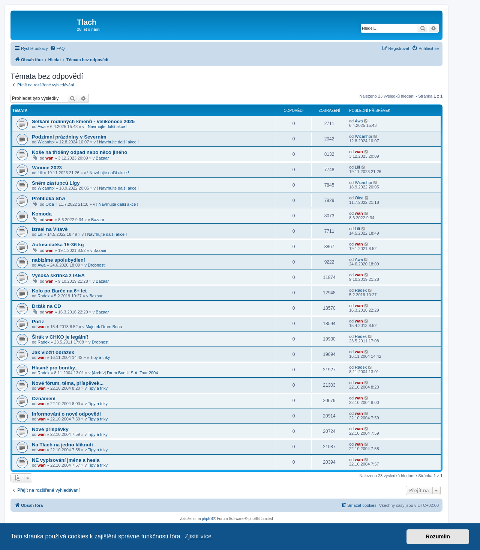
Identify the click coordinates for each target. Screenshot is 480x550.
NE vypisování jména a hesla (65, 460)
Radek (44, 296)
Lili (40, 172)
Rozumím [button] (438, 536)
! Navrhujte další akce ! (107, 126)
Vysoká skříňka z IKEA (58, 275)
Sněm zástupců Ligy (56, 183)
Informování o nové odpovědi (66, 414)
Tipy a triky (100, 357)
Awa (41, 126)
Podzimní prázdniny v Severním (69, 137)
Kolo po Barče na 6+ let (59, 291)
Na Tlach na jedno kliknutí (62, 445)
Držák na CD (46, 306)
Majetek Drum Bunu (104, 326)
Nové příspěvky (50, 429)
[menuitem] (57, 48)
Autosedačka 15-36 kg (58, 244)
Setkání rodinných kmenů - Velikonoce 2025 (83, 121)
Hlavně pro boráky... (55, 368)
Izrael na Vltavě (50, 229)
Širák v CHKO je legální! (60, 337)
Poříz (38, 321)
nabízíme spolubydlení (58, 260)
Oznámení (44, 398)
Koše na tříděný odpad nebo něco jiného (79, 152)
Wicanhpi (46, 142)
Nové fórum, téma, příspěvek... (68, 383)
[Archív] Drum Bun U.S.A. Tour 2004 (125, 373)
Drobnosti (96, 265)
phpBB (207, 519)
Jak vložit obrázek (53, 352)
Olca (49, 204)
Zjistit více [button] (198, 536)
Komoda (42, 214)
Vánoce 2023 (47, 167)
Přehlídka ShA (48, 198)
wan (49, 158)
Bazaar (102, 158)
